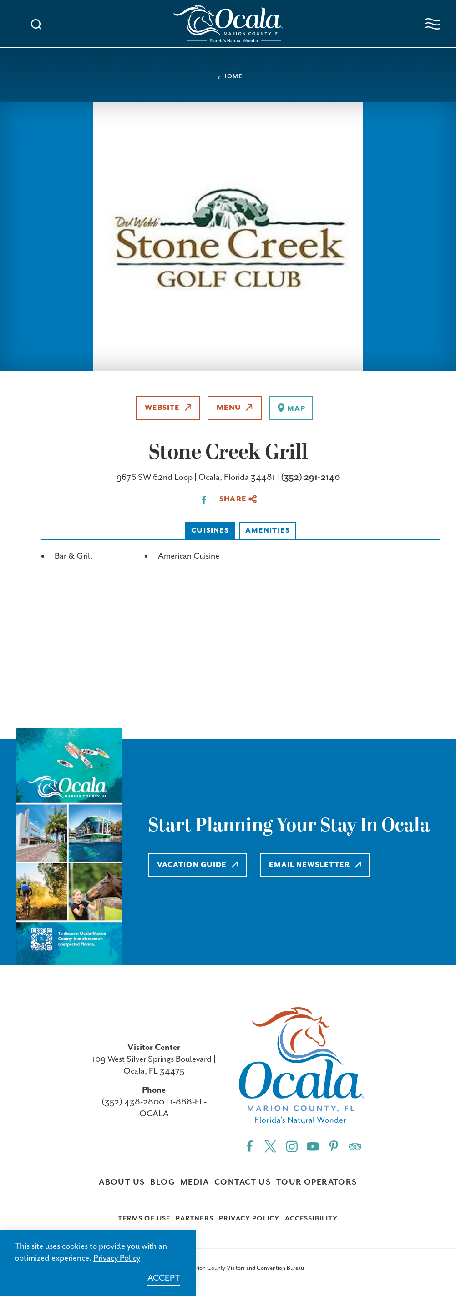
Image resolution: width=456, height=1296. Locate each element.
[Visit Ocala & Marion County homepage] (228, 23)
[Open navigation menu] (432, 24)
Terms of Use (144, 1218)
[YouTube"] (313, 1145)
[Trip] (355, 1145)
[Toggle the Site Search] (36, 23)
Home (230, 76)
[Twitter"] (270, 1145)
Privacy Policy (249, 1218)
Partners (194, 1218)
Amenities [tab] (267, 530)
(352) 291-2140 (310, 477)
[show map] (291, 408)
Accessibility (311, 1218)
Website (168, 407)
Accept (163, 1278)
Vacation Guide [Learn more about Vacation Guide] (197, 865)
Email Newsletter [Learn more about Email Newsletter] (315, 865)
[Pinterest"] (333, 1145)
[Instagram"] (292, 1145)
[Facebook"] (249, 1145)
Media (194, 1182)
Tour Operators (316, 1182)
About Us (122, 1182)
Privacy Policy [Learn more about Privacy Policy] (116, 1258)
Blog (162, 1182)
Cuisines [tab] (210, 530)
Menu (235, 407)
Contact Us (242, 1182)
